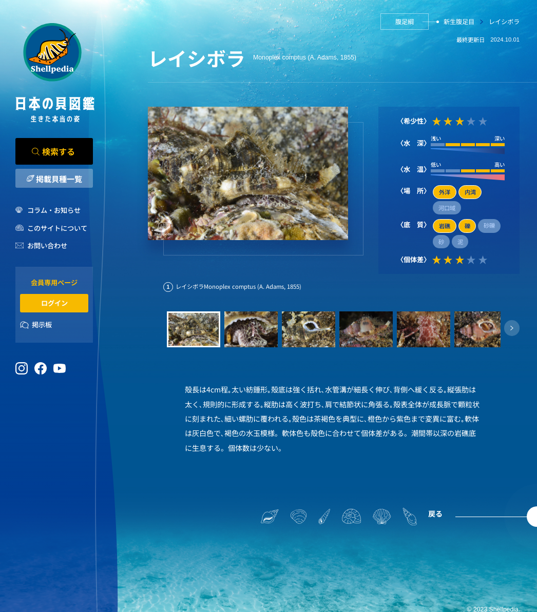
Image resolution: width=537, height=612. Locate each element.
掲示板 (42, 324)
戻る (435, 513)
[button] (512, 327)
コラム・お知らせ (54, 210)
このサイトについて (57, 228)
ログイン (54, 303)
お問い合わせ (47, 245)
